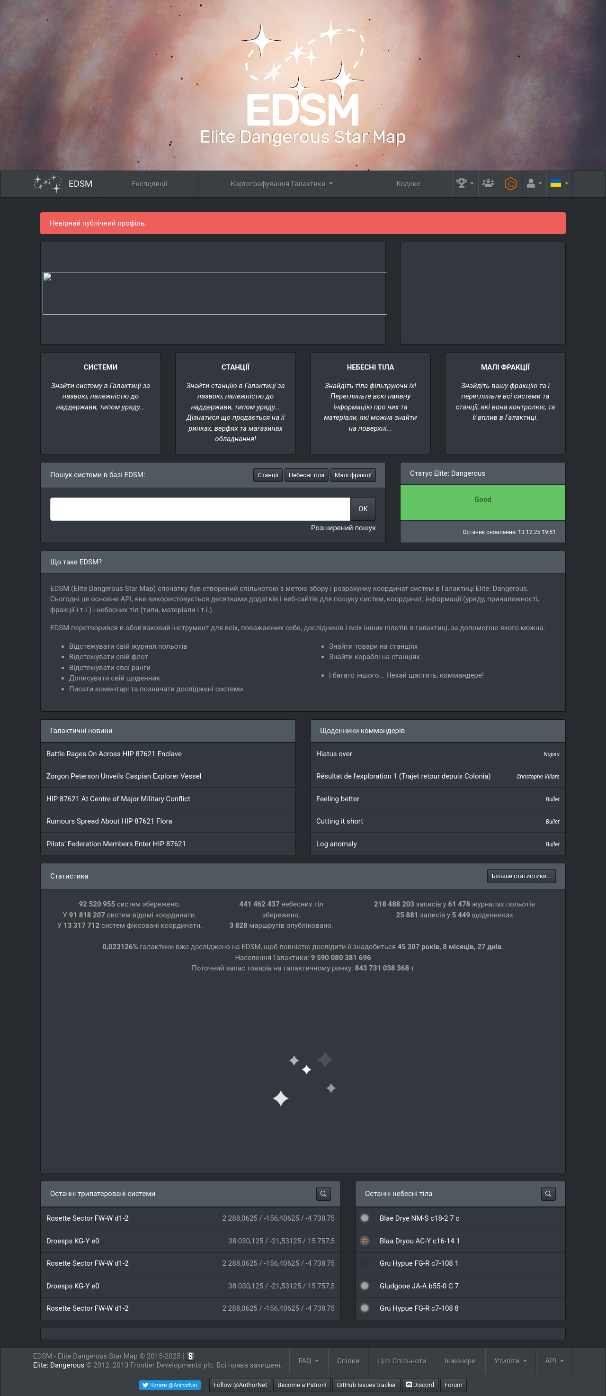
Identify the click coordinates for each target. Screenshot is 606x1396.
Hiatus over (334, 754)
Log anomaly (336, 844)
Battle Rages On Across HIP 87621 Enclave (114, 754)
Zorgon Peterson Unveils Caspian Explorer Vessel (123, 776)
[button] (465, 184)
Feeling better (337, 799)
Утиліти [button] (507, 1361)
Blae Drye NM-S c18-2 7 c (419, 1218)
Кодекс (408, 184)
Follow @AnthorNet (240, 1384)
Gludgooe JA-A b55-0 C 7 (419, 1286)
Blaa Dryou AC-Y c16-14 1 (420, 1241)
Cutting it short (339, 821)
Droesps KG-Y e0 (72, 1241)
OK (363, 509)
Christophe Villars (538, 776)
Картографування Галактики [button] (279, 184)
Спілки (348, 1361)
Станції (268, 475)
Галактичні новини (81, 730)
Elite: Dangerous (58, 1365)
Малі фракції (353, 475)
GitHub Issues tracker (366, 1384)
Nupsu (552, 754)
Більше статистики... (521, 875)
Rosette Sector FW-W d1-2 (87, 1218)
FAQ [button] (306, 1361)
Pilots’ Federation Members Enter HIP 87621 (116, 844)
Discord (420, 1384)
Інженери (460, 1361)
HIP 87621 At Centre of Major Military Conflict (118, 799)
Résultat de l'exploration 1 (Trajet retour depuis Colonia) (403, 776)
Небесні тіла (307, 475)
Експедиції (149, 184)
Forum (454, 1384)
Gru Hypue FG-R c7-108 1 (419, 1263)
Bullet (553, 799)
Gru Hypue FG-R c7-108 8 (419, 1308)
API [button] (551, 1361)
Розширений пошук (343, 528)
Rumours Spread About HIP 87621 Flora (109, 821)
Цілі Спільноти (402, 1361)
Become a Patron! (302, 1384)
